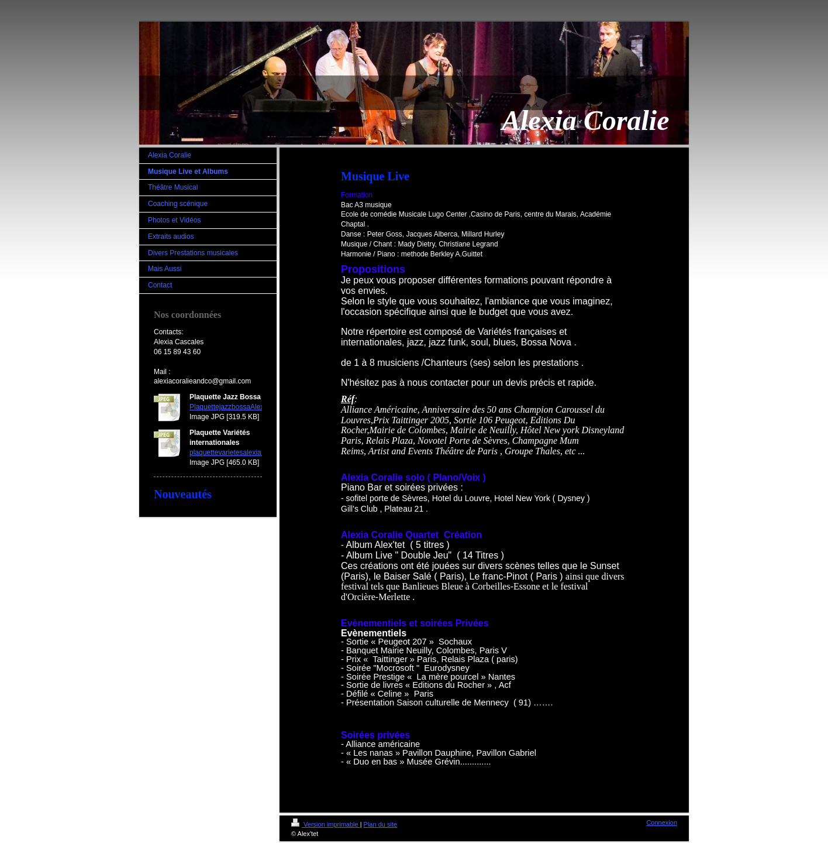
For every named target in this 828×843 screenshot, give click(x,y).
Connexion (661, 822)
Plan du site (380, 824)
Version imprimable (325, 824)
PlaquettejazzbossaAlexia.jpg (235, 407)
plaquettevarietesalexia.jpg (230, 452)
